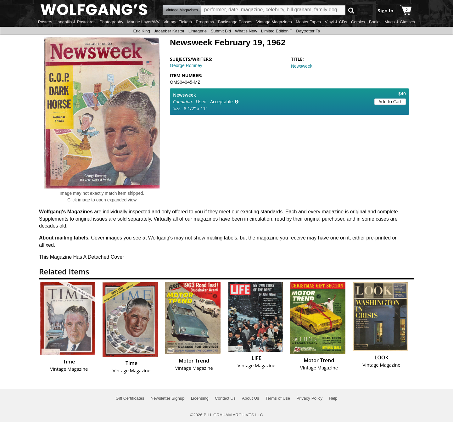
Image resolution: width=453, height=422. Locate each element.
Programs (205, 22)
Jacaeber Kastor (169, 31)
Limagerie (197, 31)
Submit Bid (221, 31)
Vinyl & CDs (336, 22)
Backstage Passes (235, 22)
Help (333, 398)
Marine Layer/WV (143, 22)
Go (351, 10)
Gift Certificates (129, 398)
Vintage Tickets (178, 22)
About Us (250, 398)
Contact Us (225, 398)
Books (375, 22)
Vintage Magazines (274, 22)
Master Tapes (308, 22)
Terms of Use (278, 398)
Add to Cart (390, 101)
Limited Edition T (276, 31)
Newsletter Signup (167, 398)
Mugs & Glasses (399, 22)
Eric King (141, 31)
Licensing (200, 398)
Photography (111, 22)
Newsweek (301, 66)
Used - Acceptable (214, 101)
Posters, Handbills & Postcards (67, 22)
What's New (246, 31)
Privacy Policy (309, 398)
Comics (358, 22)
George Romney (186, 65)
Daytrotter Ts (308, 31)
